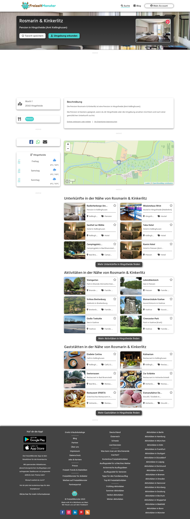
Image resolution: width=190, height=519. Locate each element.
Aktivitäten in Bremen (155, 474)
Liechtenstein (115, 445)
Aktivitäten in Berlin (155, 432)
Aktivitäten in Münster (155, 512)
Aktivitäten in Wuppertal (155, 500)
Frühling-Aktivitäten (115, 486)
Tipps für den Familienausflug (115, 476)
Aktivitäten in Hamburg (155, 436)
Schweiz (115, 441)
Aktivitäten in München (155, 441)
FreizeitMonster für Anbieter (75, 476)
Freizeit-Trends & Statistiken (75, 470)
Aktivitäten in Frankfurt (155, 449)
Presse (75, 466)
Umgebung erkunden (65, 36)
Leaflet (147, 183)
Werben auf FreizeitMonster (75, 480)
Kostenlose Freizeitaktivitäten (115, 459)
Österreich (115, 436)
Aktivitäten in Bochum (155, 496)
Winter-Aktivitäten (115, 499)
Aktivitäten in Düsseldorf (155, 457)
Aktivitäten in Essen (155, 470)
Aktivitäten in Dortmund (155, 466)
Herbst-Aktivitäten (115, 495)
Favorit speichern (32, 36)
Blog (138, 6)
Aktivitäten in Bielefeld (155, 504)
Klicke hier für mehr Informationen (35, 494)
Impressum (75, 451)
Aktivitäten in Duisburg (155, 491)
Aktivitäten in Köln (155, 445)
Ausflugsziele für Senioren (115, 472)
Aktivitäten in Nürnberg (155, 487)
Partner (75, 442)
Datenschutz (75, 455)
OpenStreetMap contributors (163, 183)
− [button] (68, 149)
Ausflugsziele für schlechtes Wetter (115, 463)
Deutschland (115, 432)
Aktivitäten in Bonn (155, 508)
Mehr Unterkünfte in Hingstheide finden (119, 264)
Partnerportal (75, 484)
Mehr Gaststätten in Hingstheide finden (119, 413)
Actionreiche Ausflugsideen (115, 467)
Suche (127, 6)
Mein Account (160, 6)
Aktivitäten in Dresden (155, 479)
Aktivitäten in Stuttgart (155, 453)
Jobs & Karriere (75, 459)
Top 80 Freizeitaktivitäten (115, 480)
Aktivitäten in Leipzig (155, 462)
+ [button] (68, 144)
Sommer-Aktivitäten (115, 490)
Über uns (75, 447)
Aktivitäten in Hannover (155, 483)
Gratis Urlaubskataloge (75, 432)
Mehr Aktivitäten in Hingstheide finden (118, 339)
